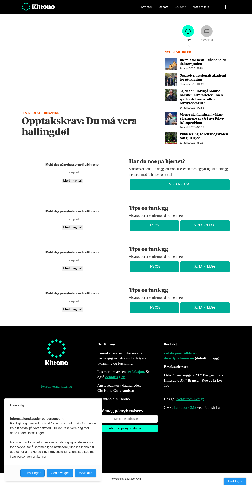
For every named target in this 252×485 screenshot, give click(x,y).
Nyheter (146, 9)
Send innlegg (179, 184)
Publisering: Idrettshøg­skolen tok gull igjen (204, 135)
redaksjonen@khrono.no (183, 353)
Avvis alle (85, 473)
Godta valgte (60, 473)
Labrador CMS (185, 407)
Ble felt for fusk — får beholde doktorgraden (203, 61)
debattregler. (115, 377)
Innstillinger (235, 481)
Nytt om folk (201, 9)
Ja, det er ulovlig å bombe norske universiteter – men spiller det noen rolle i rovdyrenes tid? (201, 96)
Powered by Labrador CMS (126, 479)
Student (180, 9)
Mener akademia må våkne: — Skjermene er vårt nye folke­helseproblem (203, 118)
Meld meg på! (72, 180)
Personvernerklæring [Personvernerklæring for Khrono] (56, 386)
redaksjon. (136, 372)
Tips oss (154, 225)
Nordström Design (190, 399)
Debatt (163, 9)
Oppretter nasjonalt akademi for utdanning (203, 77)
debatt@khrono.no (179, 358)
